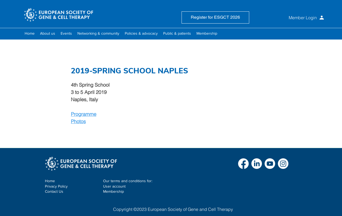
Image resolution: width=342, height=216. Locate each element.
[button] (47, 33)
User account (114, 186)
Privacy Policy (56, 186)
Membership (113, 191)
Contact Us (54, 191)
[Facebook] (243, 163)
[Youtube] (270, 163)
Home (50, 181)
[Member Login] (292, 17)
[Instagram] (283, 163)
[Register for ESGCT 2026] (215, 17)
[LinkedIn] (256, 163)
